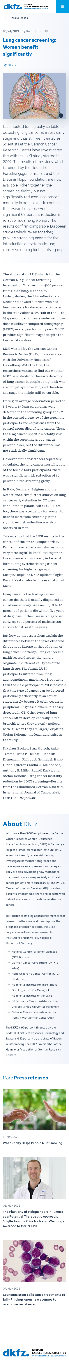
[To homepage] (26, 6)
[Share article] (10, 65)
